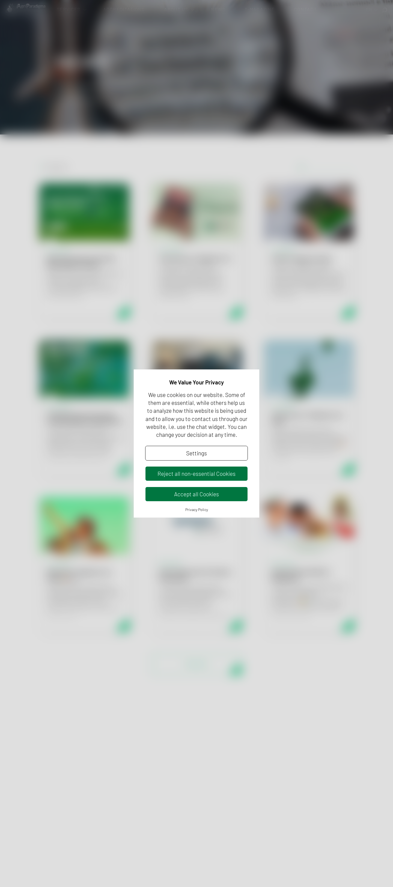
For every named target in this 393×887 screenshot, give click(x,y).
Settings (196, 453)
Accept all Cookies (196, 494)
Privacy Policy (196, 509)
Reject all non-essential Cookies (196, 473)
